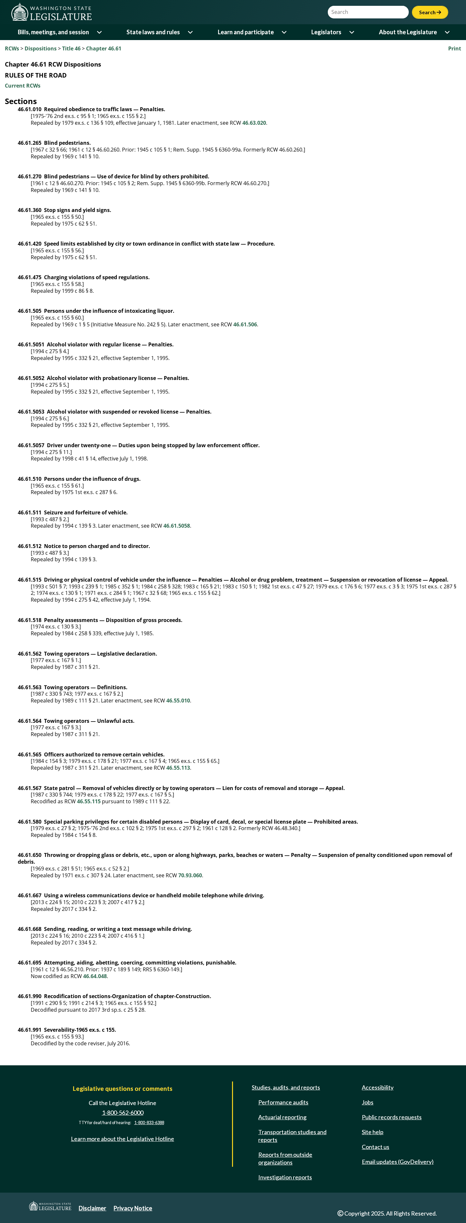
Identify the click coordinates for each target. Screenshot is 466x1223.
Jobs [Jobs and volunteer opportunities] (367, 1102)
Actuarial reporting (282, 1117)
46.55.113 (178, 767)
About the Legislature (408, 32)
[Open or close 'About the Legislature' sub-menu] (447, 32)
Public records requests (392, 1117)
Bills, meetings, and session (53, 32)
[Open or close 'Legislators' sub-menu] (352, 32)
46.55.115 (89, 801)
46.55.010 (178, 700)
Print (454, 48)
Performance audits (283, 1102)
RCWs (12, 48)
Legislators (326, 32)
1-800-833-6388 (149, 1122)
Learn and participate (246, 32)
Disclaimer (92, 1208)
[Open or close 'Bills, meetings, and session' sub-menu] (99, 32)
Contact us (375, 1146)
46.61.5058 (176, 525)
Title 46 (71, 48)
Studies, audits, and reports (286, 1087)
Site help (372, 1131)
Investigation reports (285, 1177)
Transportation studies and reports (292, 1135)
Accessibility (378, 1087)
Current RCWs (22, 85)
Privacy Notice (133, 1208)
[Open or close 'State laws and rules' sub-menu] (190, 32)
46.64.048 (95, 976)
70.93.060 (190, 875)
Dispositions (41, 48)
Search (430, 12)
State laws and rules (153, 32)
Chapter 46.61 (103, 48)
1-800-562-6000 (122, 1112)
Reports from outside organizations (285, 1158)
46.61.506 (245, 324)
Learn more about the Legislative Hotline (122, 1138)
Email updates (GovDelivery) (398, 1161)
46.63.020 (254, 122)
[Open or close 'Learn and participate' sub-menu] (284, 32)
